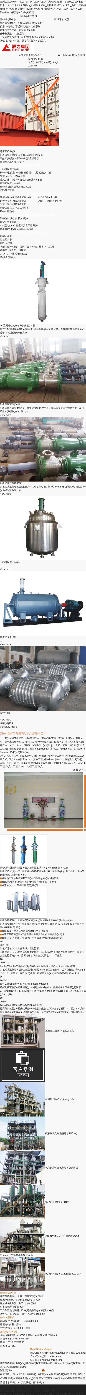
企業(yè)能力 (35, 55)
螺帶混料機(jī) (58, 1374)
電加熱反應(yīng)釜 (10, 183)
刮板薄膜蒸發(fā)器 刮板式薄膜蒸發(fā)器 (21, 154)
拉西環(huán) (44, 1374)
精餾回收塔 (6, 236)
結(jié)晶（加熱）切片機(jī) (14, 218)
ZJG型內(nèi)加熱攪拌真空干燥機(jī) (19, 225)
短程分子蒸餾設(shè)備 (50, 200)
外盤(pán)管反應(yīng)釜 (12, 176)
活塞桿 (81, 1374)
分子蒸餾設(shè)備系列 (12, 33)
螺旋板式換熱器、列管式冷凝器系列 (19, 193)
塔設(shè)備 (6, 243)
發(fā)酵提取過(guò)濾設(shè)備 (16, 229)
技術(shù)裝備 (35, 58)
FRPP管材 (71, 1374)
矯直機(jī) (31, 1374)
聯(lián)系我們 (78, 55)
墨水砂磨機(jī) (10, 1382)
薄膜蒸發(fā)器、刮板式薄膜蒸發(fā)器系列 (22, 22)
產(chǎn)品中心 (8, 19)
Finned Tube (19, 1374)
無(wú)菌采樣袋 (69, 1378)
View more (5, 336)
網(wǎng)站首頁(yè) (10, 12)
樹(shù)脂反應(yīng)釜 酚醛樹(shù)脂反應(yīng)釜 (25, 172)
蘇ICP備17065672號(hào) (28, 1370)
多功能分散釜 (7, 190)
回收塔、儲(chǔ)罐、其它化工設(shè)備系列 (23, 40)
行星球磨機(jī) (7, 1378)
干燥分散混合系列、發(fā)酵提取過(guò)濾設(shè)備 (27, 37)
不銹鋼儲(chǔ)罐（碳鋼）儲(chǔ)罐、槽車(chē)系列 (27, 246)
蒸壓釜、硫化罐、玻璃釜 (13, 250)
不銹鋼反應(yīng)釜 (10, 169)
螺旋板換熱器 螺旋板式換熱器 (15, 197)
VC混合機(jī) (24, 1382)
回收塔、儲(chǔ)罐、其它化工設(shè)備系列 (23, 232)
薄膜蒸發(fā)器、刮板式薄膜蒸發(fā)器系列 (22, 147)
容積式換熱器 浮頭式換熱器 (14, 207)
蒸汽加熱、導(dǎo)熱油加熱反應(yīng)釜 (21, 179)
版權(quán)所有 (36, 1367)
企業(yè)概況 (27, 12)
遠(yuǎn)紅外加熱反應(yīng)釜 (15, 186)
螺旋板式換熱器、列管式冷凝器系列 (19, 30)
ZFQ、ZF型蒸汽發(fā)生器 (14, 253)
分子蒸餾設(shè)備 (47, 197)
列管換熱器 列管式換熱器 (13, 204)
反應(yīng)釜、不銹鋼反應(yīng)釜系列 (20, 26)
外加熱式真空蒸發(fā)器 (12, 162)
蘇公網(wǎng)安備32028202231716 (62, 1370)
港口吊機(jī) (38, 1382)
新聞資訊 (23, 55)
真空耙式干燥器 (8, 222)
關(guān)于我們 (28, 15)
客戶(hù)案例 (64, 55)
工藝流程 (33, 65)
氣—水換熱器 (7, 211)
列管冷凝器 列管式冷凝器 (13, 200)
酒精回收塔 (6, 239)
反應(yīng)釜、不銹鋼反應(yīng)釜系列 (20, 165)
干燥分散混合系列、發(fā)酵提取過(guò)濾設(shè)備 (27, 215)
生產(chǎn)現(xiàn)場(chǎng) (43, 62)
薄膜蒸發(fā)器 (62, 19)
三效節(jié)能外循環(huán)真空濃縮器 (19, 158)
